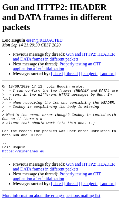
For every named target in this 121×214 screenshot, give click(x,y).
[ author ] (108, 73)
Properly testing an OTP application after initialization (57, 66)
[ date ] (57, 73)
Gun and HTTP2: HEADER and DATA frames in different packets (64, 56)
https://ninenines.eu (23, 164)
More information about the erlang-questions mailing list (51, 209)
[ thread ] (72, 73)
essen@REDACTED (44, 40)
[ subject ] (90, 73)
